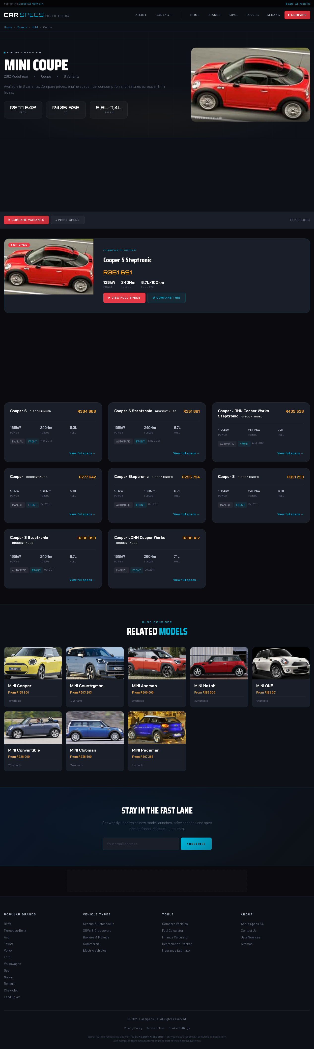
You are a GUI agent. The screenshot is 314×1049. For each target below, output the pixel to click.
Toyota (9, 944)
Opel (7, 970)
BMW (7, 924)
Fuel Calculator (172, 930)
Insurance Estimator (176, 950)
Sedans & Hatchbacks (98, 924)
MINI (35, 27)
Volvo (8, 950)
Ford (7, 957)
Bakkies (252, 15)
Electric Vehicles (95, 950)
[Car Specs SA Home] (36, 15)
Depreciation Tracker (177, 944)
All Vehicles (302, 3)
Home (195, 15)
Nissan (9, 977)
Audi (7, 937)
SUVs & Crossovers (97, 930)
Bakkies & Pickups (96, 937)
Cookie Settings (179, 1028)
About (141, 15)
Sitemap (247, 944)
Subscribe (196, 843)
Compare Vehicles (175, 924)
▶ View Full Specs (124, 298)
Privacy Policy (133, 1028)
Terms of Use (155, 1028)
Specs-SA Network (31, 3)
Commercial (91, 944)
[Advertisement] (157, 174)
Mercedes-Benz (15, 930)
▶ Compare (297, 15)
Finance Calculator (175, 937)
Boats (289, 3)
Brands (214, 15)
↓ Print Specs (68, 220)
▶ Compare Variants (26, 220)
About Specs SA (252, 924)
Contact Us (249, 930)
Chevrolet (11, 990)
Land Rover (12, 997)
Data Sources (250, 937)
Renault (9, 984)
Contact (163, 15)
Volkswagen (12, 964)
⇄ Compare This (166, 298)
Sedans (273, 15)
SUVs (233, 15)
